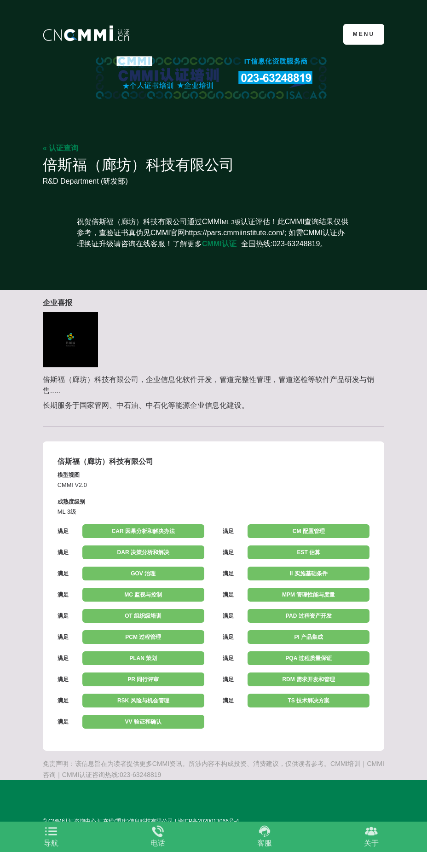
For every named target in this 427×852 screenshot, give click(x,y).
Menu (364, 34)
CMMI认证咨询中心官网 (88, 33)
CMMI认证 (219, 244)
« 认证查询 (60, 148)
